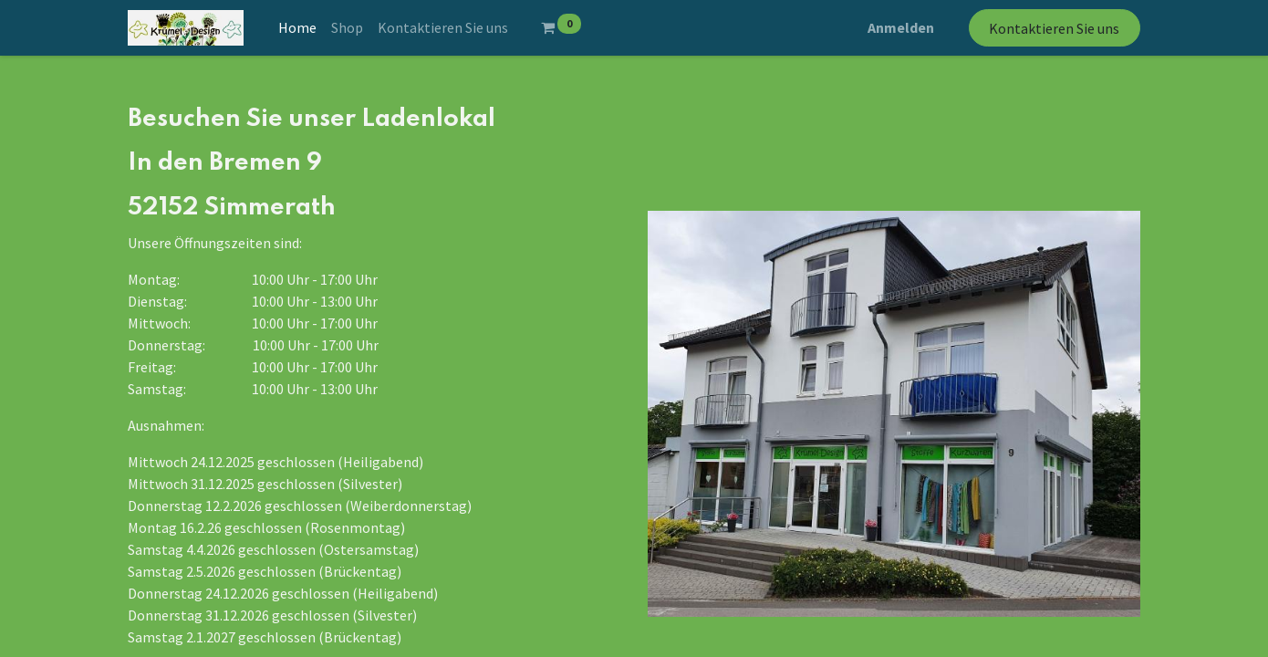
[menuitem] (297, 27)
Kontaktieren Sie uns (1054, 28)
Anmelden (901, 27)
